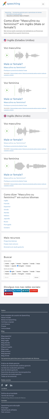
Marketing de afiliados (9, 410)
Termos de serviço (7, 395)
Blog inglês (5, 340)
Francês (6, 203)
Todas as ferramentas (9, 376)
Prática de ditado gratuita (10, 363)
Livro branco (5, 324)
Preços (3, 326)
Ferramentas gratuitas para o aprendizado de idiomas (27, 12)
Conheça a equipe (7, 322)
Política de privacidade (9, 393)
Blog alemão (5, 343)
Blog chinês (5, 356)
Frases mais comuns (11, 244)
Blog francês (5, 338)
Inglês (6, 200)
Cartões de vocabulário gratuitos (12, 368)
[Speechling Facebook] (3, 386)
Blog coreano (5, 351)
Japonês (7, 218)
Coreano (7, 227)
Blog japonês (5, 353)
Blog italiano (5, 345)
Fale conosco (5, 412)
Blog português (6, 347)
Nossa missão (6, 317)
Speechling (8, 12)
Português (7, 224)
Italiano (6, 215)
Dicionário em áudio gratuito (14, 14)
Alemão (6, 212)
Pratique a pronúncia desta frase (15, 70)
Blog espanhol (6, 336)
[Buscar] (17, 277)
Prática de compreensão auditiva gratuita (15, 365)
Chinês (6, 209)
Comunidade (5, 328)
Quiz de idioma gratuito (9, 370)
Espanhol (7, 206)
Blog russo (5, 349)
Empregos (4, 408)
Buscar (36, 277)
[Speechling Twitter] (7, 386)
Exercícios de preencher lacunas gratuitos (16, 372)
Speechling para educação (10, 405)
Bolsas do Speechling (8, 320)
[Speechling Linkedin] (12, 386)
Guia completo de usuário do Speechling (15, 315)
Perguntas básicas (10, 241)
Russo (6, 222)
